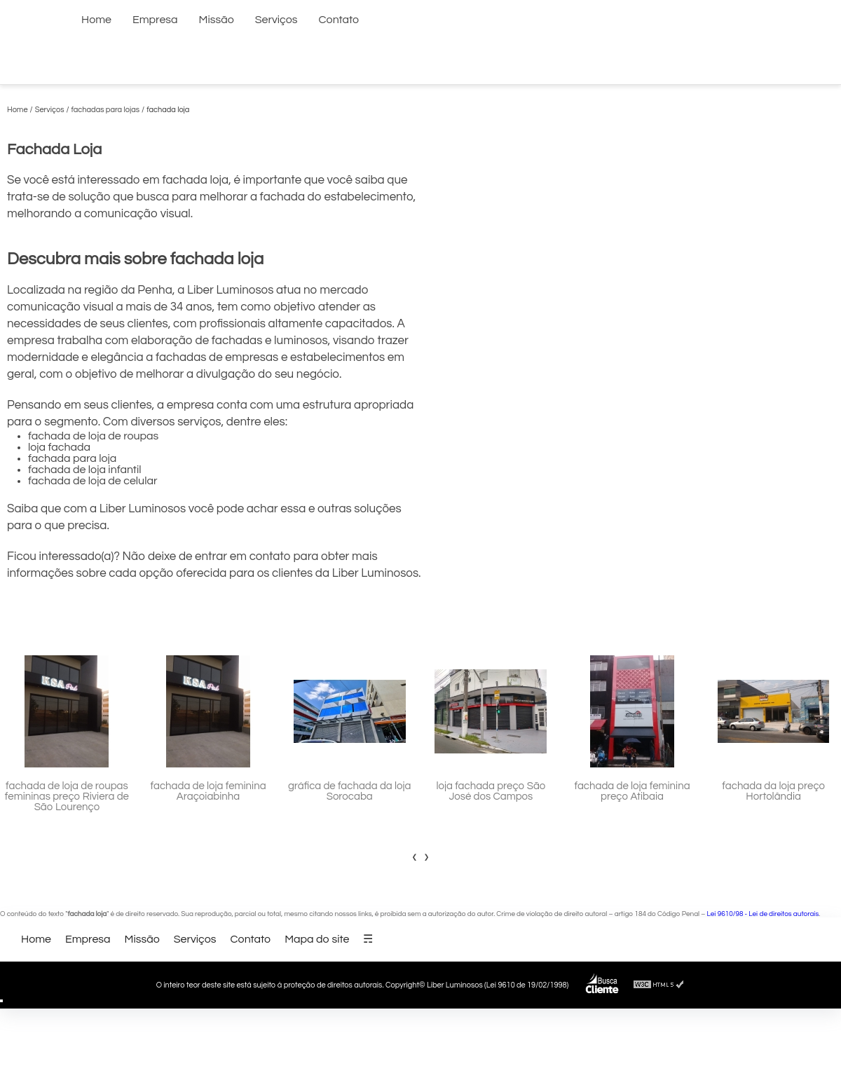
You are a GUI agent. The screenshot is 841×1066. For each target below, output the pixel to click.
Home (96, 19)
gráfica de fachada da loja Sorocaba (349, 791)
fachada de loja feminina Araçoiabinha (208, 791)
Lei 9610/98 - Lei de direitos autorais (763, 913)
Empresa (155, 19)
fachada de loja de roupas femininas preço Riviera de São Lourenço (67, 796)
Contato (339, 19)
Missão (216, 19)
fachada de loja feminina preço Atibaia (632, 791)
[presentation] (414, 856)
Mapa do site (317, 939)
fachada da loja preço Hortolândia (773, 791)
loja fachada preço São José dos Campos (490, 791)
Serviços (276, 19)
